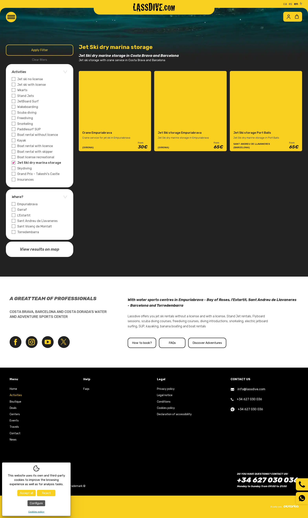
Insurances (25, 179)
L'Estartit (23, 215)
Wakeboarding (27, 107)
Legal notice (164, 395)
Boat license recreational (35, 157)
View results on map (39, 249)
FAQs (192, 343)
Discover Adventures (236, 343)
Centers (15, 414)
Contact (15, 433)
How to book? (148, 343)
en (296, 4)
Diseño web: (284, 506)
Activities (16, 395)
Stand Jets (25, 96)
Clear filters (39, 60)
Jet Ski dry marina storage (39, 163)
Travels (14, 427)
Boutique (15, 401)
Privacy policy (166, 389)
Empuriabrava (27, 204)
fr (301, 4)
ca (285, 4)
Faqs (86, 389)
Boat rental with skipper (35, 152)
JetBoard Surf (28, 101)
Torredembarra (28, 232)
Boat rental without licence (37, 135)
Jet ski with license (31, 84)
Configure (36, 503)
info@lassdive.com (248, 389)
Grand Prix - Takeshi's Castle (38, 174)
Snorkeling (25, 124)
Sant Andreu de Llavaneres (37, 221)
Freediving (25, 118)
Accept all (26, 493)
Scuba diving (27, 112)
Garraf (22, 210)
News (13, 439)
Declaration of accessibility (174, 414)
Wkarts (22, 90)
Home (13, 389)
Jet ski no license (30, 79)
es (290, 4)
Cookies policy (166, 408)
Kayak (21, 140)
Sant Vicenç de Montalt (34, 226)
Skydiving (24, 168)
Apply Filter (39, 50)
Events (14, 420)
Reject (46, 493)
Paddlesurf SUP (29, 129)
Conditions (163, 401)
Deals (13, 408)
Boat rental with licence (35, 146)
